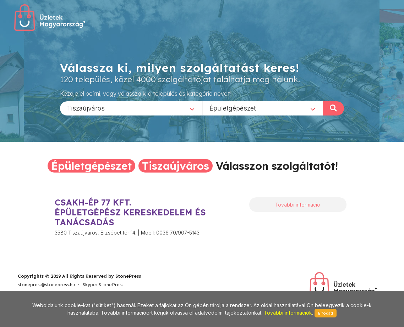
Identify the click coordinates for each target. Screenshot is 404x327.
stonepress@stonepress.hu (46, 284)
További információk (288, 313)
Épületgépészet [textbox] (232, 108)
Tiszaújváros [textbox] (86, 108)
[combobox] (131, 108)
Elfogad (325, 313)
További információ (297, 205)
